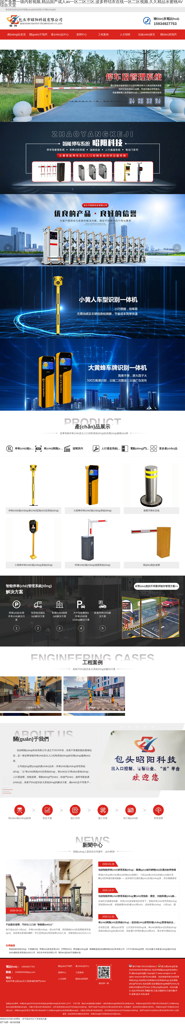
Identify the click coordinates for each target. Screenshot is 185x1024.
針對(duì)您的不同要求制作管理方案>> (156, 586)
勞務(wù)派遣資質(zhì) (49, 949)
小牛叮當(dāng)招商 (135, 949)
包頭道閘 (147, 984)
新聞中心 (81, 34)
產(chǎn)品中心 (60, 34)
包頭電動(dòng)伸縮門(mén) (164, 984)
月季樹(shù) (66, 949)
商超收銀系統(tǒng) (17, 949)
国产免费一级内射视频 (10, 1022)
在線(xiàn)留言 (146, 34)
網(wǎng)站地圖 (139, 973)
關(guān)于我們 (38, 34)
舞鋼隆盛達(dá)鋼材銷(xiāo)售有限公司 (107, 949)
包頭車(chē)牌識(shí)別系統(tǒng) (154, 980)
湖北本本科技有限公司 (47, 952)
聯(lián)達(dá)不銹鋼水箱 (69, 952)
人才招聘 (125, 34)
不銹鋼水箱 (33, 949)
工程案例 (103, 34)
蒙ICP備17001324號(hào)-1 (144, 966)
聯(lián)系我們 (168, 34)
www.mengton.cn (165, 973)
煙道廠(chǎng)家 (80, 949)
